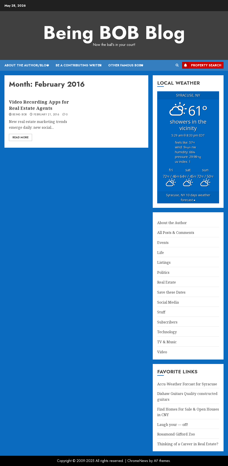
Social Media (168, 302)
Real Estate (166, 282)
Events (163, 242)
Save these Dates (171, 292)
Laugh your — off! (172, 424)
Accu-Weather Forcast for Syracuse (187, 384)
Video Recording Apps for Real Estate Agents (39, 105)
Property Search (201, 65)
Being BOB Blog (114, 32)
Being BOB (19, 114)
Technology (167, 331)
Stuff (161, 312)
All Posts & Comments (175, 232)
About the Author (172, 222)
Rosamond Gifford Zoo (176, 434)
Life (160, 252)
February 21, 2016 (46, 114)
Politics (163, 272)
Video (162, 352)
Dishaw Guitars (170, 393)
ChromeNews (137, 460)
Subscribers (167, 322)
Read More (20, 137)
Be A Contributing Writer (79, 65)
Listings (164, 262)
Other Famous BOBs (125, 65)
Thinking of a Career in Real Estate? (187, 443)
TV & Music (167, 341)
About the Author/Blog (26, 65)
